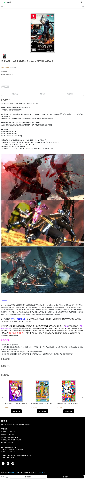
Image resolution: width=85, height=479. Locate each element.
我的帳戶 (9, 424)
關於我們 (3, 424)
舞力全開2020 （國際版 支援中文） (16, 404)
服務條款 (27, 424)
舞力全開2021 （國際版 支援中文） (68, 404)
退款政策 (15, 424)
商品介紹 (15, 94)
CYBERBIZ (41, 472)
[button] (82, 398)
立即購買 (65, 477)
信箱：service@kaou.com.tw (9, 437)
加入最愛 (5, 87)
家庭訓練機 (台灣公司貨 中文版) (41, 404)
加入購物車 (28, 477)
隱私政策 (21, 424)
